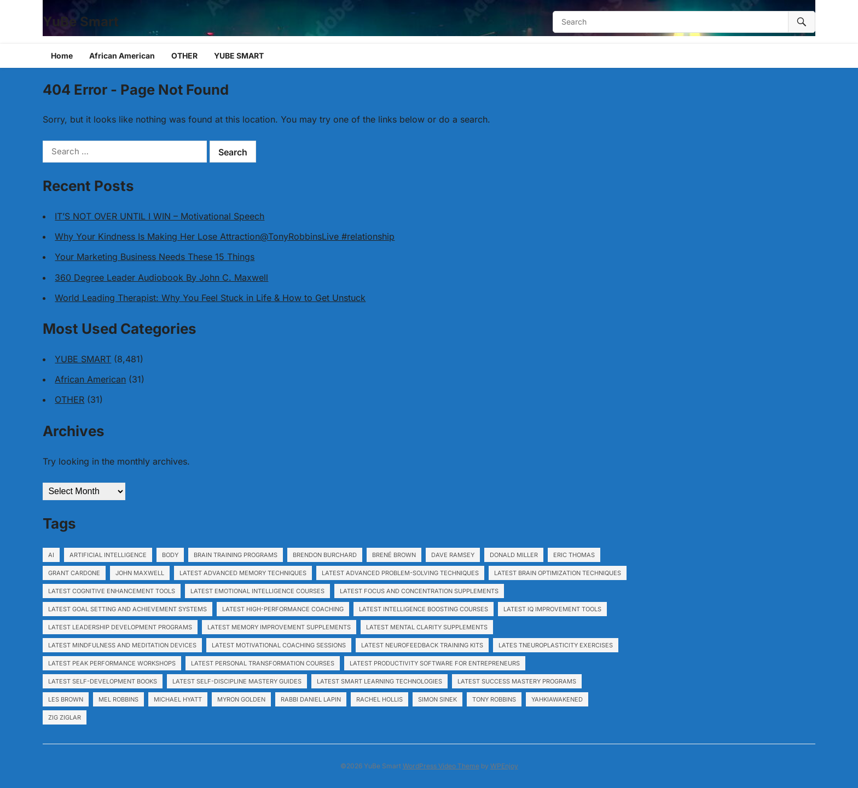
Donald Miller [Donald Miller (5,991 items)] (514, 555)
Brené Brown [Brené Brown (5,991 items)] (394, 555)
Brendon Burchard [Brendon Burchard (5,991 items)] (325, 555)
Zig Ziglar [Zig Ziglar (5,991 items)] (64, 717)
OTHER (184, 55)
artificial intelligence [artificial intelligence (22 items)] (108, 555)
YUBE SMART (239, 55)
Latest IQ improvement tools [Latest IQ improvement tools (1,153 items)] (552, 609)
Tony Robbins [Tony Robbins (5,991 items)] (494, 699)
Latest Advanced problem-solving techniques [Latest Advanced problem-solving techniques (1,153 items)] (400, 573)
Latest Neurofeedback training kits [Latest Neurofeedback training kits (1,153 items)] (422, 645)
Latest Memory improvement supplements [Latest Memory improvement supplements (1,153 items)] (279, 627)
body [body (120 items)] (170, 555)
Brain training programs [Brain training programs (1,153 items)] (235, 555)
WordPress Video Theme (441, 766)
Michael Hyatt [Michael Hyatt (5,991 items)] (178, 699)
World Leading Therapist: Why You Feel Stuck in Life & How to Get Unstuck (210, 297)
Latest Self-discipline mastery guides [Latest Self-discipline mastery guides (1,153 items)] (237, 681)
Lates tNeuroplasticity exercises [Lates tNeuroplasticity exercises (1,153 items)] (555, 645)
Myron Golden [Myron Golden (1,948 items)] (241, 699)
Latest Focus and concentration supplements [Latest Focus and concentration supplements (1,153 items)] (419, 591)
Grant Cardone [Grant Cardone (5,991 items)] (74, 573)
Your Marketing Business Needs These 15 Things (154, 256)
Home (62, 55)
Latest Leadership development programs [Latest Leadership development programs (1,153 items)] (120, 627)
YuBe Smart (81, 22)
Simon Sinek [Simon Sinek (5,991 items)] (437, 699)
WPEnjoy (504, 766)
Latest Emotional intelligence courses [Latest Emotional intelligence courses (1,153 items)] (257, 591)
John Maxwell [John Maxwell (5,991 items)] (139, 573)
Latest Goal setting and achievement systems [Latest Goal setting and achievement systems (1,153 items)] (127, 609)
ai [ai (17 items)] (51, 555)
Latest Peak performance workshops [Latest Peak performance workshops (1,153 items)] (112, 663)
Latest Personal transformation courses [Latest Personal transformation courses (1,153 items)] (262, 663)
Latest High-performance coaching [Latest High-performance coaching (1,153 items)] (283, 609)
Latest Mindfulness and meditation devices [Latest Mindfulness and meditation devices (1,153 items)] (122, 645)
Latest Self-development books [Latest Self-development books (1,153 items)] (102, 681)
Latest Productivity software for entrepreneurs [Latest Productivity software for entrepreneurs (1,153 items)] (435, 663)
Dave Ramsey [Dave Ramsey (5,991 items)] (452, 555)
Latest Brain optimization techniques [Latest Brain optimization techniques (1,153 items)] (557, 573)
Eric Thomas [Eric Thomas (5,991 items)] (574, 555)
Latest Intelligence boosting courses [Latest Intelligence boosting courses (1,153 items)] (423, 609)
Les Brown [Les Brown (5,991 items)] (65, 699)
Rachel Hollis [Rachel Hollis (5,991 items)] (379, 699)
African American (122, 55)
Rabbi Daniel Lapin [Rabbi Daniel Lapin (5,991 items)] (311, 699)
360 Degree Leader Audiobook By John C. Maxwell (161, 277)
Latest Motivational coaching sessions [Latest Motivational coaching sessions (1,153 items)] (279, 645)
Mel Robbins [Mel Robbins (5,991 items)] (118, 699)
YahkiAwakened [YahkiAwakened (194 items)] (557, 699)
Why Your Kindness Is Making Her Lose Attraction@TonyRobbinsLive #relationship (225, 236)
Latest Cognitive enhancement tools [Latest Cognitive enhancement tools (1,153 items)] (111, 591)
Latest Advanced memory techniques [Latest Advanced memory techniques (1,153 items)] (242, 573)
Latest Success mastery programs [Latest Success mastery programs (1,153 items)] (516, 681)
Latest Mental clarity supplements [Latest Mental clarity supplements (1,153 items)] (427, 627)
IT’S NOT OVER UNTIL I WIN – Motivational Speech (159, 216)
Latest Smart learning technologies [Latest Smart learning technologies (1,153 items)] (379, 681)
